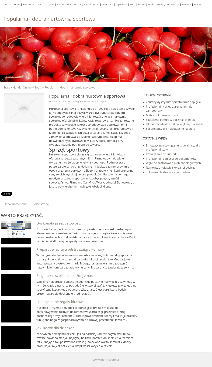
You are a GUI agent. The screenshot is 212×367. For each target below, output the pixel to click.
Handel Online (22, 87)
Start (7, 87)
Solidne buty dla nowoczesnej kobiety (170, 129)
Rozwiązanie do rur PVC (161, 154)
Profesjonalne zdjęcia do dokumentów (171, 159)
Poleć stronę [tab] (41, 204)
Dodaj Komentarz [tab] (15, 204)
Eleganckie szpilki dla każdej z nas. (65, 275)
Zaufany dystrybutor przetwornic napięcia (173, 102)
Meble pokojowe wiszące (162, 115)
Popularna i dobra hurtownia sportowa (69, 87)
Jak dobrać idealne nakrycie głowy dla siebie (174, 124)
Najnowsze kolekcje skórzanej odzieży (170, 167)
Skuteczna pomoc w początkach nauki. (171, 120)
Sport (38, 87)
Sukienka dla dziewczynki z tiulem (168, 172)
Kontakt (198, 4)
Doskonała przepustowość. (58, 223)
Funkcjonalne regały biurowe (60, 301)
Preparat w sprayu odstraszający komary (70, 249)
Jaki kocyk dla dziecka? (55, 327)
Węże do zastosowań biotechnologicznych (173, 163)
